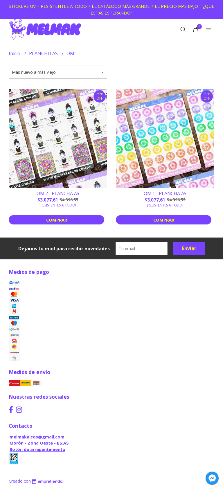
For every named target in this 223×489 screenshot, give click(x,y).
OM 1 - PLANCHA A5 (165, 193)
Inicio (15, 53)
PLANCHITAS (44, 53)
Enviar (189, 248)
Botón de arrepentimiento (37, 449)
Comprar (56, 220)
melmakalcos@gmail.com (37, 437)
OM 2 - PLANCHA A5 (58, 193)
